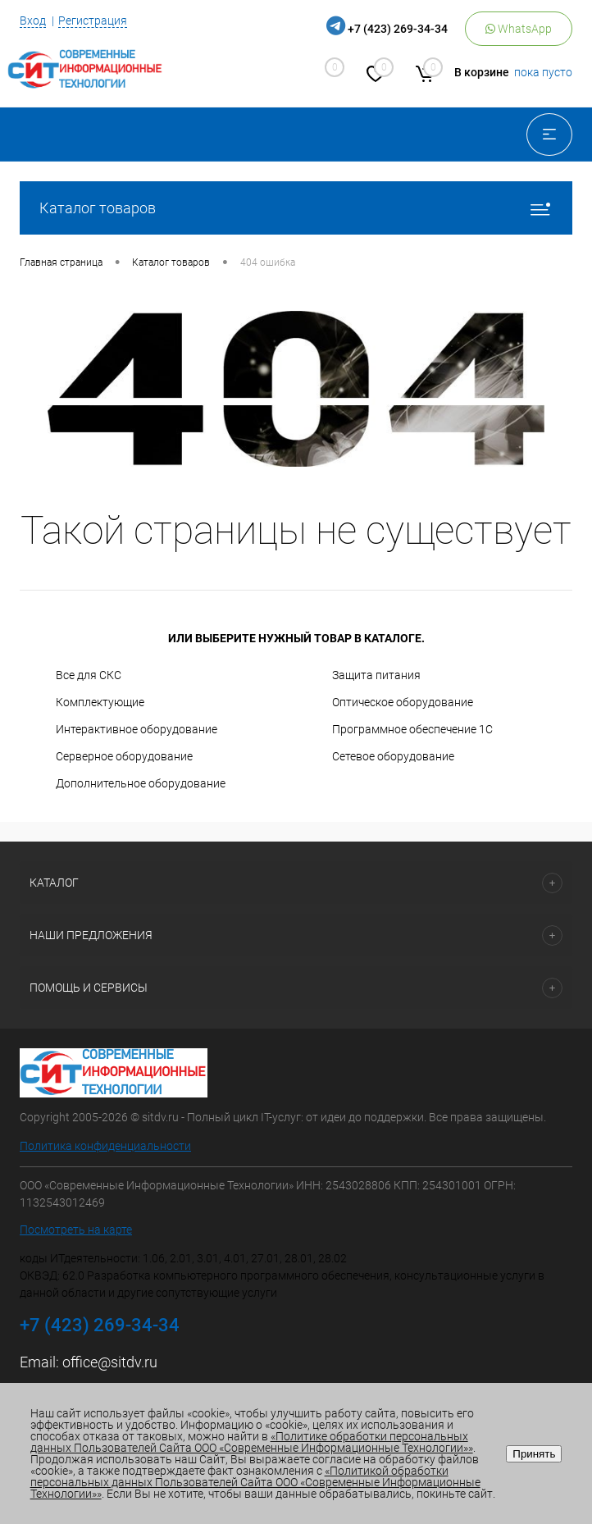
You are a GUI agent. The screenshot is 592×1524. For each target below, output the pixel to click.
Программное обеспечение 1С (412, 729)
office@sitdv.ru (109, 1362)
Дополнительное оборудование (140, 783)
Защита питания (376, 675)
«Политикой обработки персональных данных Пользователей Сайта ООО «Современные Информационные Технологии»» (255, 1482)
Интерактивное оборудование (136, 729)
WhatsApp (518, 28)
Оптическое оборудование (402, 702)
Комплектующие (100, 702)
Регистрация (92, 20)
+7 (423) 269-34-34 (398, 28)
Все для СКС (88, 675)
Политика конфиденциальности (105, 1145)
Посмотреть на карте (76, 1229)
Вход (33, 20)
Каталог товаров (296, 208)
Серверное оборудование (124, 756)
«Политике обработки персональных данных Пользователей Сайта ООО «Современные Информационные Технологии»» (251, 1442)
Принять (533, 1454)
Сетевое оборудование (393, 756)
